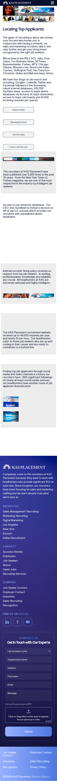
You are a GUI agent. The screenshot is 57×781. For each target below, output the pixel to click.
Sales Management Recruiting (21, 511)
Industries (9, 596)
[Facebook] (17, 622)
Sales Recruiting (12, 600)
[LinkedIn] (7, 622)
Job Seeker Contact (15, 587)
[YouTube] (28, 622)
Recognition (10, 605)
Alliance (45, 776)
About (7, 564)
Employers (9, 556)
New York (8, 529)
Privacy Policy (38, 767)
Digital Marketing (13, 520)
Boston (7, 533)
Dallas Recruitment (14, 537)
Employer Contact (14, 592)
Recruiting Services (14, 573)
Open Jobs (10, 569)
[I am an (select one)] (28, 651)
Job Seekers (10, 560)
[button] (52, 3)
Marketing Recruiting (15, 515)
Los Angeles (10, 524)
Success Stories (13, 551)
